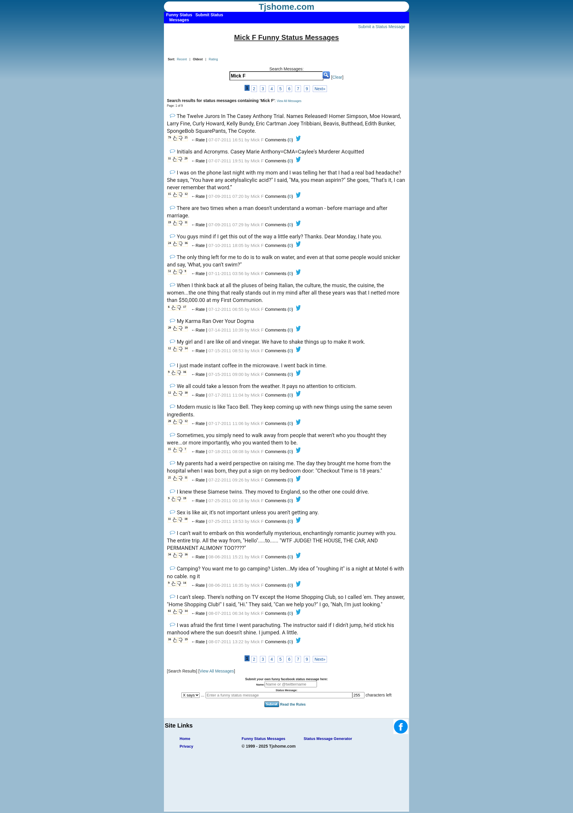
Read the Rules (293, 704)
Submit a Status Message (381, 26)
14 (186, 348)
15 (169, 193)
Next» (320, 88)
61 (169, 610)
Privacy (186, 746)
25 (186, 137)
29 (185, 158)
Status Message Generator (328, 738)
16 (186, 243)
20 (169, 327)
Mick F (257, 139)
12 (186, 193)
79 (169, 137)
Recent (182, 59)
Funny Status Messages (263, 738)
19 (169, 222)
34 (169, 554)
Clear (337, 77)
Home (185, 738)
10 (186, 392)
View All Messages (289, 101)
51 (169, 271)
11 (169, 158)
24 (169, 243)
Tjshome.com (287, 7)
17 (184, 306)
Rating (213, 59)
